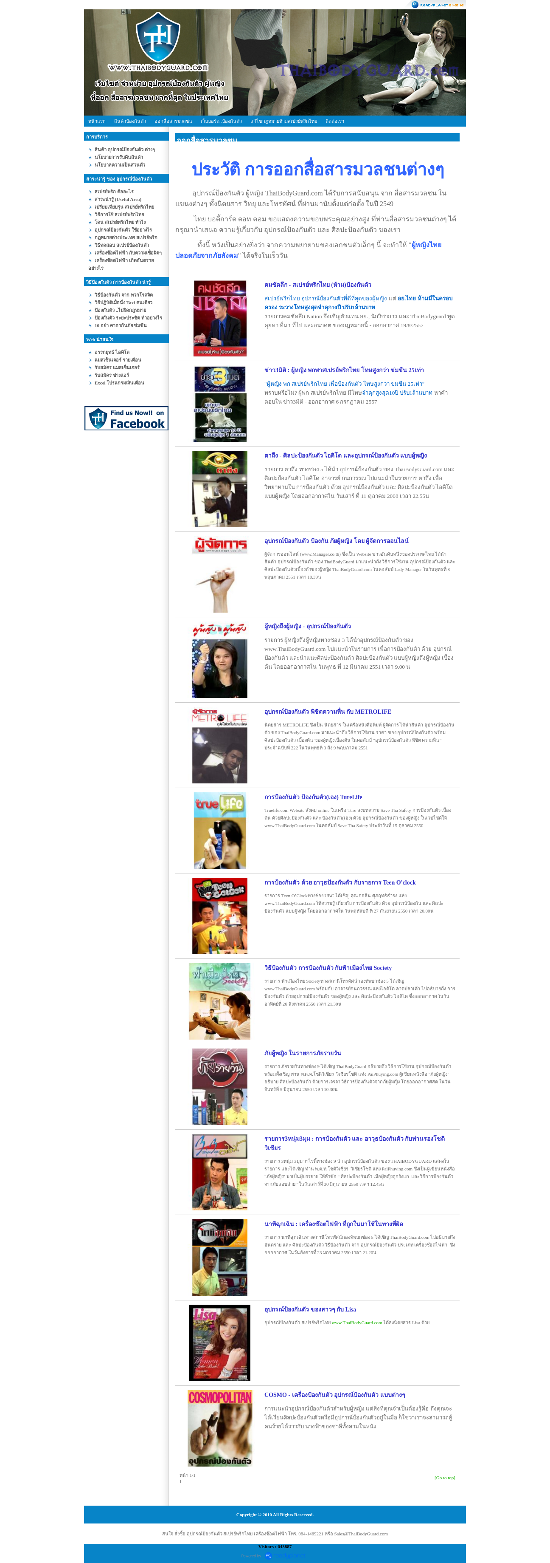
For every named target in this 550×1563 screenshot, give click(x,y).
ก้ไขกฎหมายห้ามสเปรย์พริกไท (283, 121)
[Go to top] (445, 1477)
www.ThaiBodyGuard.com (357, 1322)
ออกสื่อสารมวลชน (173, 121)
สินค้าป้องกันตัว (130, 121)
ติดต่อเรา (335, 121)
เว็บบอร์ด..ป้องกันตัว (221, 121)
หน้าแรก (97, 121)
